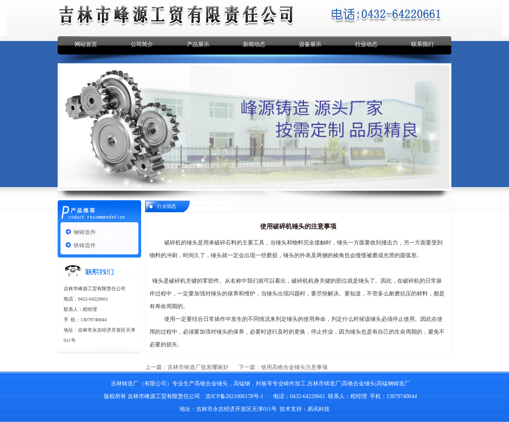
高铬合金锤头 (211, 384)
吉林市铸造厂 (324, 384)
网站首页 (86, 44)
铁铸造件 (85, 245)
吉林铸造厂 (125, 384)
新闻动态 (254, 44)
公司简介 (142, 44)
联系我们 (422, 44)
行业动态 (366, 44)
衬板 (261, 384)
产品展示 (198, 44)
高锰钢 (241, 384)
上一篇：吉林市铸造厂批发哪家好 (187, 367)
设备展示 (310, 44)
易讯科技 (318, 409)
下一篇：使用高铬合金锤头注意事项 (283, 367)
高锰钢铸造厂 (393, 384)
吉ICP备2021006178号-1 (234, 396)
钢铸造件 (85, 232)
